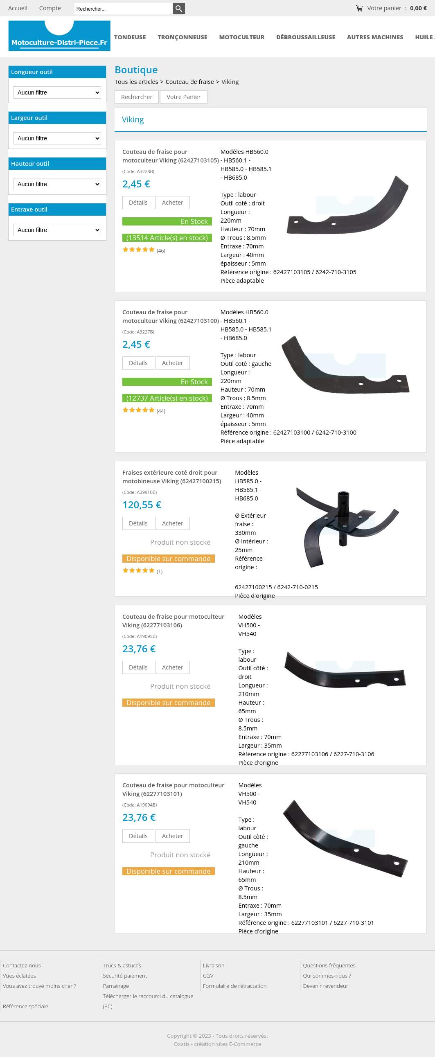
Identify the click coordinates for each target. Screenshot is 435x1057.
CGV (208, 975)
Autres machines (375, 37)
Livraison (214, 965)
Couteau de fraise (190, 82)
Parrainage (116, 985)
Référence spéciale (25, 1006)
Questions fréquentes (329, 965)
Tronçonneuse (182, 37)
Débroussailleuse (305, 37)
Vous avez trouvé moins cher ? (39, 985)
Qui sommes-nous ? (327, 975)
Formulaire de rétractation (235, 985)
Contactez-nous (22, 965)
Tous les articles (136, 82)
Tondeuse (130, 37)
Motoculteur (241, 37)
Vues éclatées (19, 975)
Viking (230, 82)
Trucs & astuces (122, 965)
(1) (159, 571)
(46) (161, 250)
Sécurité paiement (125, 975)
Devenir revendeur (325, 985)
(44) (161, 411)
